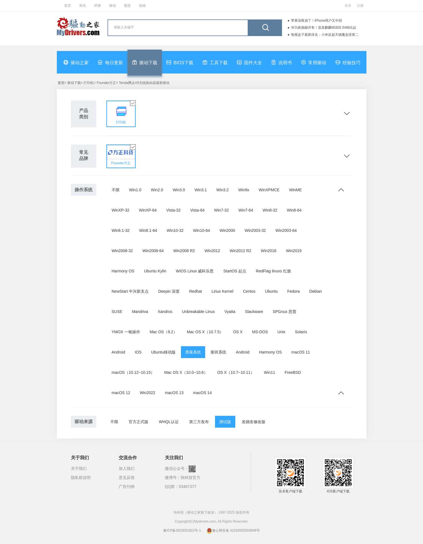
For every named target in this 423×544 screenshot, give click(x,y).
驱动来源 (84, 421)
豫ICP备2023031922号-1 (182, 530)
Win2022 (147, 392)
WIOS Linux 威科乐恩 (195, 271)
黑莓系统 (193, 352)
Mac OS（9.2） (163, 332)
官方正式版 (138, 421)
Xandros (165, 311)
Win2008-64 (153, 250)
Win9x (243, 190)
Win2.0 (157, 190)
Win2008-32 (122, 250)
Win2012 (212, 250)
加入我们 (127, 468)
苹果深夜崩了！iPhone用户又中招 (316, 21)
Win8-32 (270, 210)
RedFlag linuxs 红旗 (273, 271)
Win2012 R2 (240, 250)
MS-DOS (260, 332)
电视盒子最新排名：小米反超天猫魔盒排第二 (325, 35)
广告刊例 (127, 486)
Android (118, 352)
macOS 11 (300, 352)
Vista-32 (173, 210)
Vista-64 (197, 210)
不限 (116, 190)
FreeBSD (293, 372)
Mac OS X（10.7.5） (205, 332)
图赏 (127, 6)
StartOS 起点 (234, 271)
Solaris (301, 332)
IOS (138, 352)
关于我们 (79, 468)
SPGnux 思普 (284, 311)
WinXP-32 (120, 210)
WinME (295, 190)
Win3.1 (200, 190)
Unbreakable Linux (198, 311)
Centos (249, 291)
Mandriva (140, 311)
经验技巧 (348, 62)
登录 (347, 6)
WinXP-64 (148, 210)
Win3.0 (179, 190)
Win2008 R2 (184, 250)
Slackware (254, 311)
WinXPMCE (269, 190)
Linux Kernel (222, 291)
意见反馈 (127, 477)
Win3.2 (222, 190)
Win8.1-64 (148, 230)
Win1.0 (135, 190)
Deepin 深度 (169, 291)
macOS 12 (121, 392)
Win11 (269, 372)
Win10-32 (175, 230)
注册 (360, 6)
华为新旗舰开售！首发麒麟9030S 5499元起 (324, 28)
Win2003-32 (255, 230)
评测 (97, 6)
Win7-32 (221, 210)
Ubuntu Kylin (155, 271)
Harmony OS (123, 271)
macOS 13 (174, 392)
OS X (237, 332)
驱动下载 (144, 62)
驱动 (112, 6)
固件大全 (249, 62)
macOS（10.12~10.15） (133, 372)
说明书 (281, 62)
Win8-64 (294, 210)
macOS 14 (202, 392)
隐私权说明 (81, 477)
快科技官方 (190, 477)
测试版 (225, 421)
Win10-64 (201, 230)
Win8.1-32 (121, 230)
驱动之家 (76, 62)
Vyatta (229, 311)
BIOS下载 (179, 62)
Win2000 (227, 230)
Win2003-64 (286, 230)
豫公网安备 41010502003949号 (233, 530)
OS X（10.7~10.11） (235, 372)
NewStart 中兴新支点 (130, 291)
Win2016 (268, 250)
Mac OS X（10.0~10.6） (185, 372)
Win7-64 (245, 210)
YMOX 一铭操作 (126, 332)
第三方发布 (199, 421)
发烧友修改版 (253, 421)
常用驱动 (313, 62)
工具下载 (215, 62)
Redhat (195, 291)
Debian (315, 291)
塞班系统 (218, 352)
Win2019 (293, 250)
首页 (67, 6)
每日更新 (110, 62)
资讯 (82, 6)
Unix (281, 332)
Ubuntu (271, 291)
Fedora (293, 291)
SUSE (117, 311)
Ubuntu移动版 (163, 352)
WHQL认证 (169, 421)
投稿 (142, 6)
